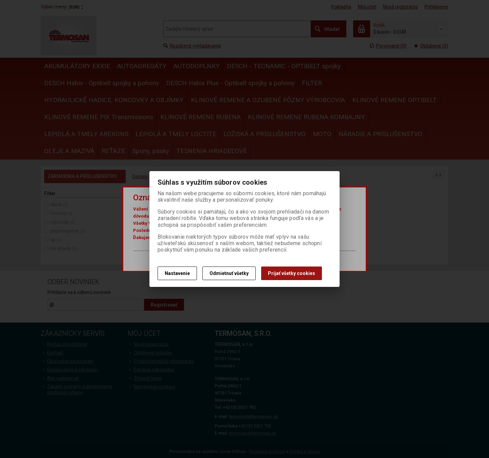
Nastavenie (177, 273)
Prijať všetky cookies (291, 273)
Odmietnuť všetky (229, 273)
